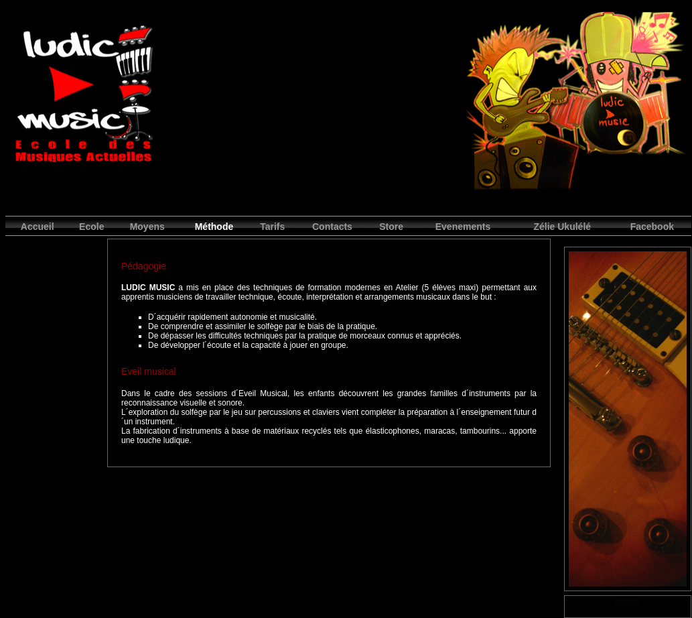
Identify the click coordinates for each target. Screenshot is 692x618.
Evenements (462, 226)
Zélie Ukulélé (562, 226)
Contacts (332, 226)
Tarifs (272, 226)
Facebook (652, 226)
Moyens (147, 226)
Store (391, 226)
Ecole (91, 226)
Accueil (37, 226)
